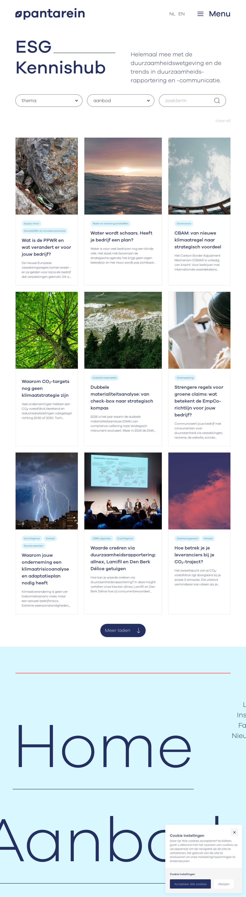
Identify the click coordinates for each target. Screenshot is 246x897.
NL (172, 14)
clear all (223, 120)
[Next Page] (123, 630)
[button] (214, 14)
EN (181, 14)
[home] (50, 14)
